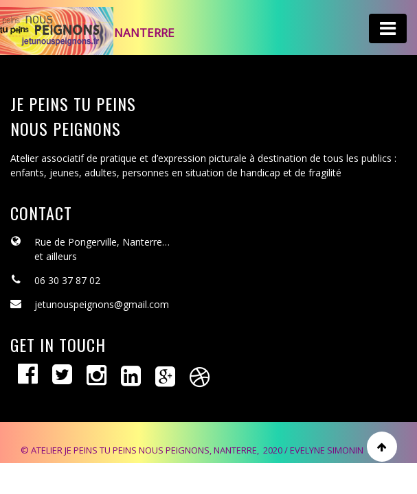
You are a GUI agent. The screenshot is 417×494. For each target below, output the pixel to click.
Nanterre (144, 32)
